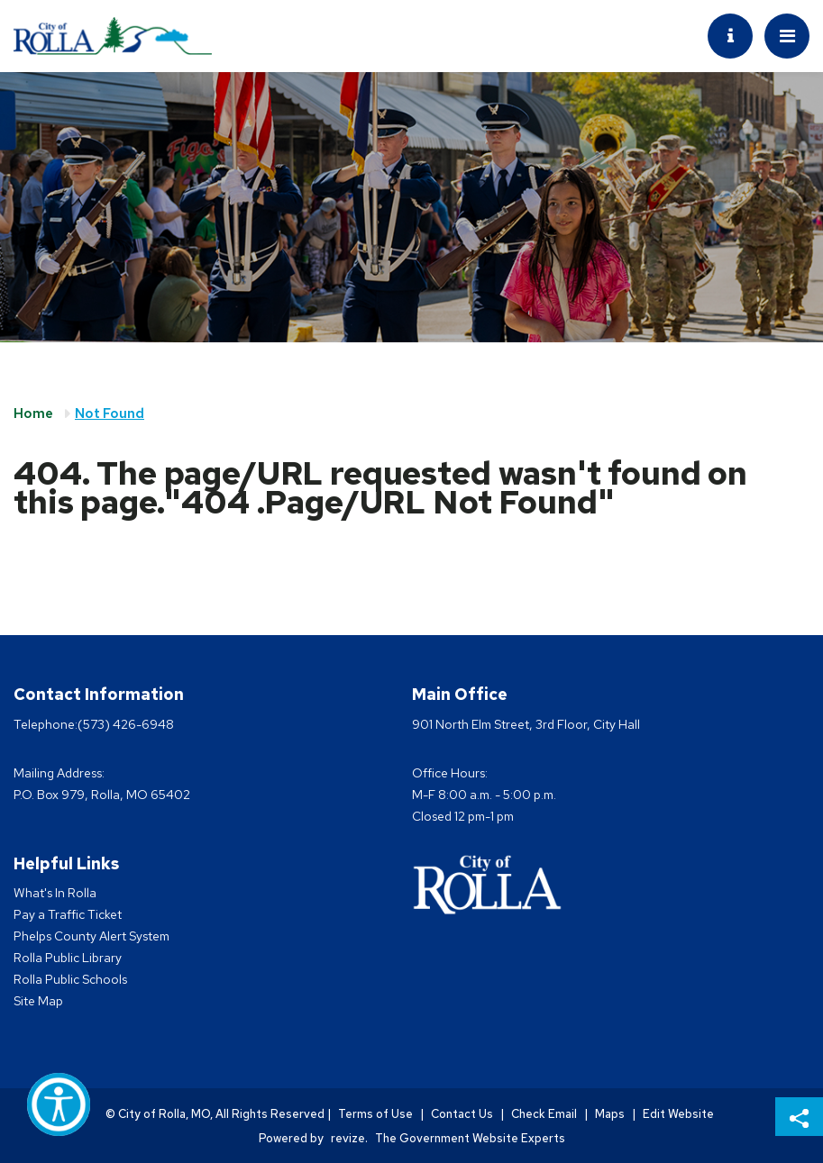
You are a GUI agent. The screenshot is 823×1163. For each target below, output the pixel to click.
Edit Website (678, 1114)
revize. (349, 1138)
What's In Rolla (55, 893)
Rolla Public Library (68, 957)
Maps (610, 1114)
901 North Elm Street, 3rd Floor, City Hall (526, 724)
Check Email (544, 1114)
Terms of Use (375, 1114)
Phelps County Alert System (91, 936)
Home (33, 413)
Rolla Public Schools (70, 979)
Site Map (38, 1001)
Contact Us (462, 1114)
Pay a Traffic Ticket (68, 914)
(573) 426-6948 (126, 724)
